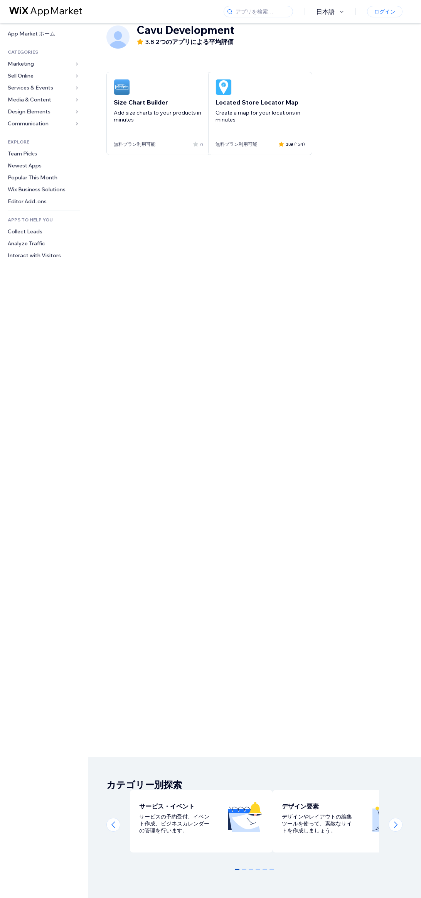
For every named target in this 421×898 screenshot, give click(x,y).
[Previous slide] (113, 825)
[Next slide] (395, 825)
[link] (44, 34)
